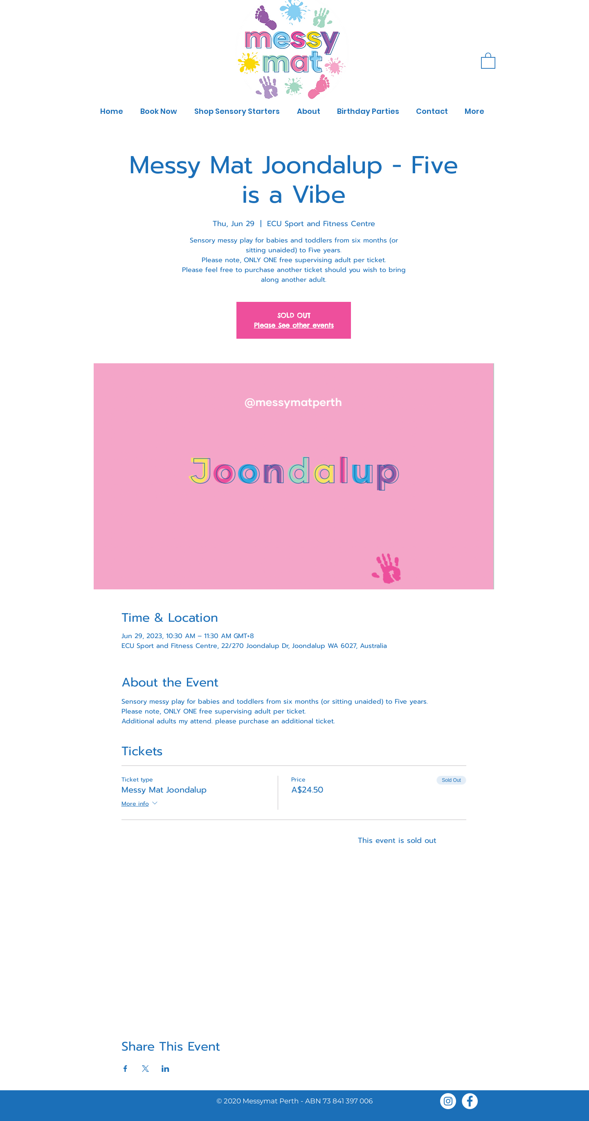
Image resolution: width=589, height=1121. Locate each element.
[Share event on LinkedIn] (165, 1068)
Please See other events (294, 325)
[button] (488, 60)
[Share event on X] (145, 1068)
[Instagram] (448, 1101)
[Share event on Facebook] (125, 1068)
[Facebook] (470, 1101)
